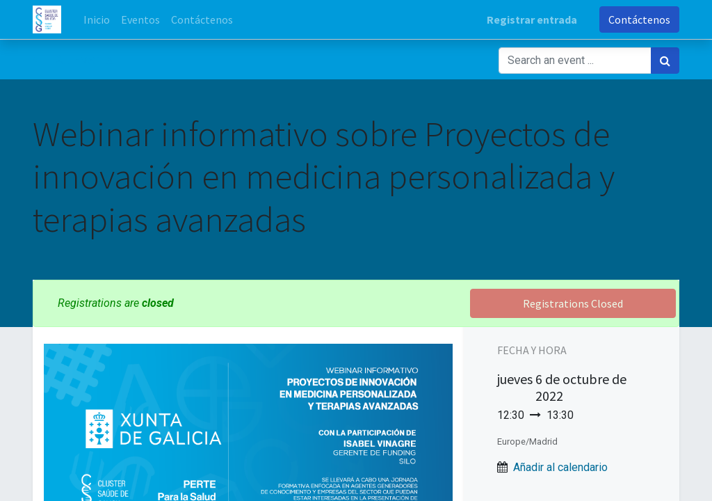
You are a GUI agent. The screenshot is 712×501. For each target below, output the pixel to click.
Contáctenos (639, 19)
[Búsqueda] (665, 60)
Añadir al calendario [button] (560, 467)
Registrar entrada (532, 19)
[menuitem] (96, 19)
